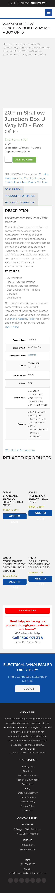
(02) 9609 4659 (27, 850)
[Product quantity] (8, 160)
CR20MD (32, 355)
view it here (11, 327)
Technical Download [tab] (20, 202)
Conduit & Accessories (20, 450)
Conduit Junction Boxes (20, 182)
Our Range (19, 44)
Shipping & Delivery (28, 793)
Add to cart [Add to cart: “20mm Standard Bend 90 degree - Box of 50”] (14, 517)
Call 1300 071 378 (27, 638)
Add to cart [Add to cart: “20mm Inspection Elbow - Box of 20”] (40, 514)
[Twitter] (21, 880)
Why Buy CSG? (27, 767)
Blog (27, 789)
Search (27, 688)
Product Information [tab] (20, 196)
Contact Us (27, 784)
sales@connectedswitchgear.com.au (27, 873)
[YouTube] (38, 880)
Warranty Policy (28, 797)
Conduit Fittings (29, 48)
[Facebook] (10, 880)
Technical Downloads (27, 780)
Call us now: (27, 3)
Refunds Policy (27, 802)
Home (7, 44)
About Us (27, 771)
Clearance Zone (27, 611)
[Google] (32, 880)
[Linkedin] (27, 880)
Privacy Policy (28, 806)
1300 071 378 (27, 845)
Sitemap (27, 811)
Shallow (42, 182)
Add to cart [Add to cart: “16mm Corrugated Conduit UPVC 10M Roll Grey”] (40, 579)
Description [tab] (13, 189)
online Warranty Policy (22, 319)
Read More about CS (33, 745)
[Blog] (44, 880)
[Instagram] (16, 880)
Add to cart (24, 159)
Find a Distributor (27, 776)
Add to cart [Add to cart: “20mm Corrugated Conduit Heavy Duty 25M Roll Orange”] (14, 583)
